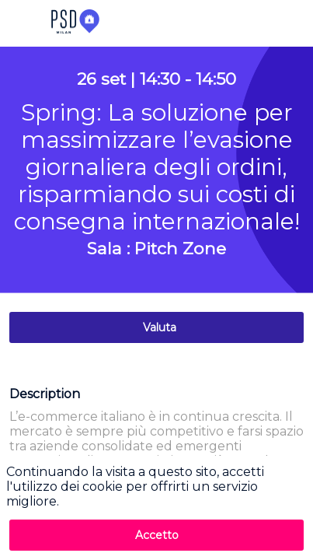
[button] (23, 23)
